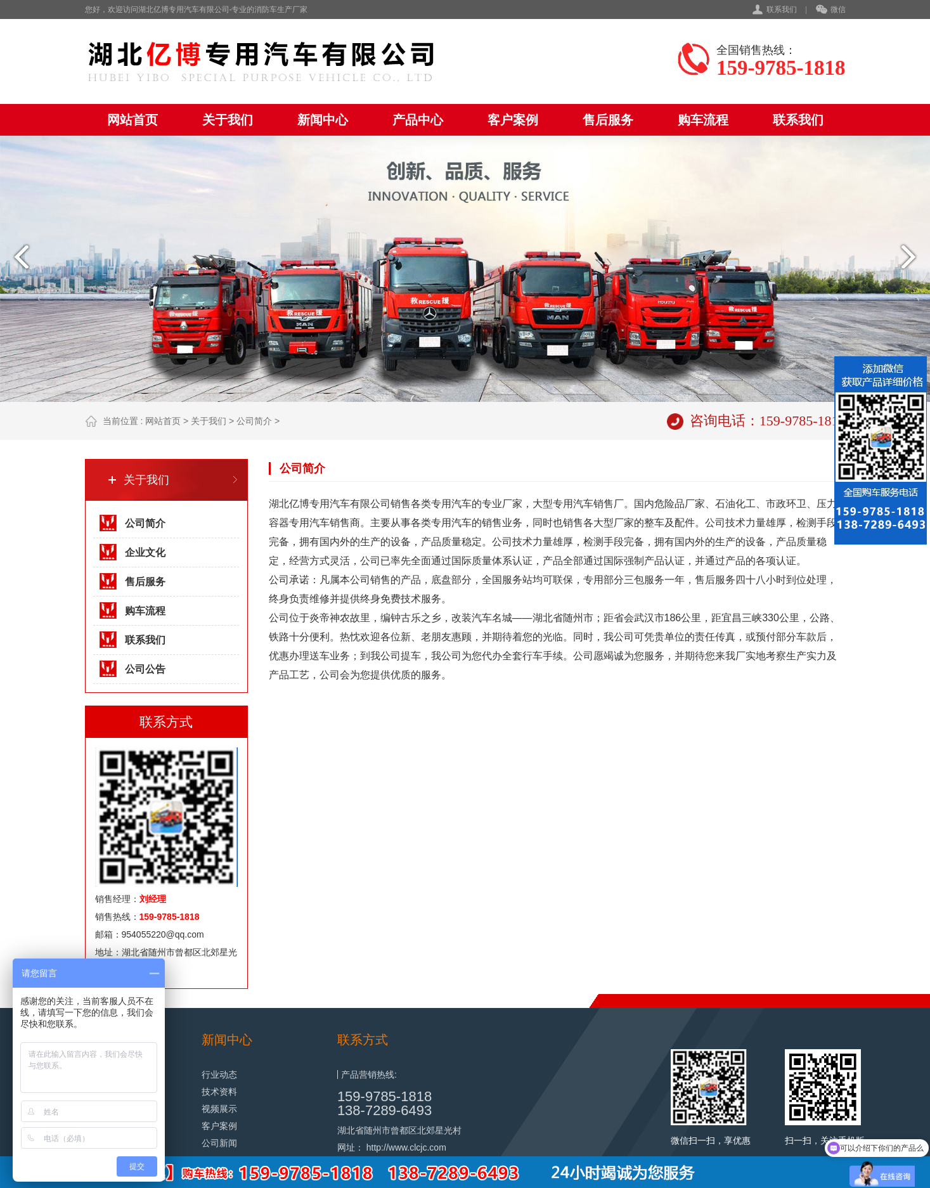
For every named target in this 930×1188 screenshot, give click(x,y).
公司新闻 (219, 1143)
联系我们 (781, 9)
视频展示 (219, 1109)
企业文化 (145, 552)
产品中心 (417, 120)
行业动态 (219, 1074)
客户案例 (513, 120)
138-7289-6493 (384, 1110)
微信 (831, 10)
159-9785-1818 (384, 1096)
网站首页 (132, 120)
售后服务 (608, 120)
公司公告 (145, 669)
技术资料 (219, 1092)
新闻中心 (322, 120)
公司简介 (254, 421)
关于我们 (227, 120)
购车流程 (703, 120)
